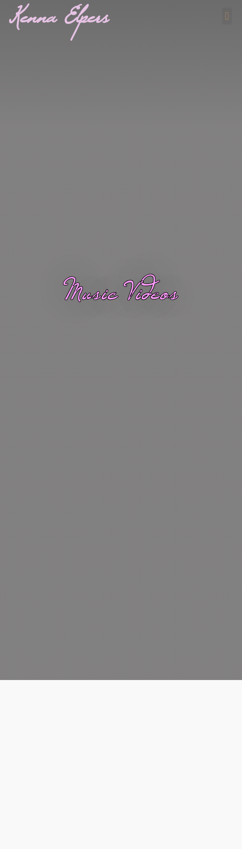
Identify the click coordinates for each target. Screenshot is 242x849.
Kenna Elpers (59, 23)
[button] (227, 16)
